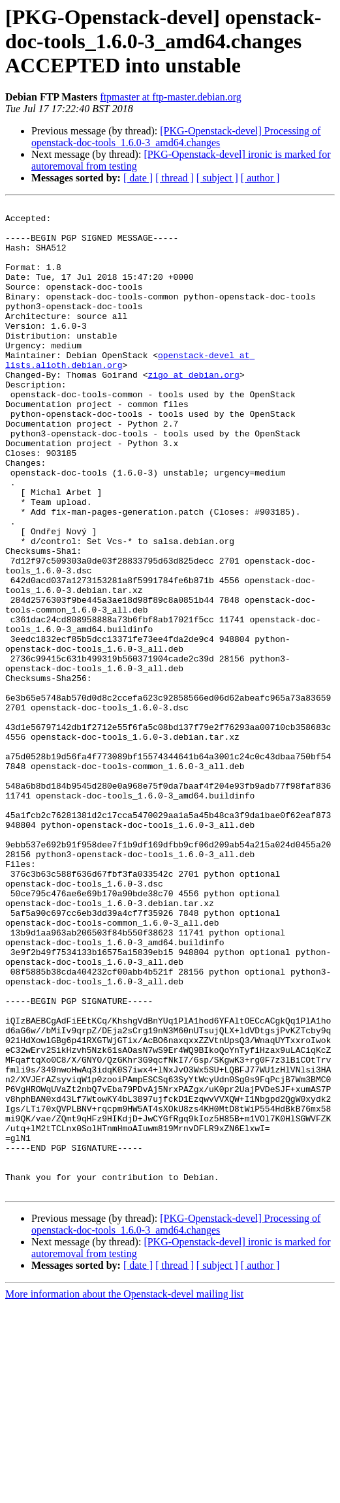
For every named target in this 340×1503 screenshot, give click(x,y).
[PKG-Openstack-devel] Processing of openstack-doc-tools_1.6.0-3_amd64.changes (175, 136)
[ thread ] (174, 177)
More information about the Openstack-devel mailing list (124, 1491)
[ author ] (260, 177)
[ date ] (138, 177)
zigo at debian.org (193, 410)
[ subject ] (217, 177)
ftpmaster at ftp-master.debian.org (170, 96)
